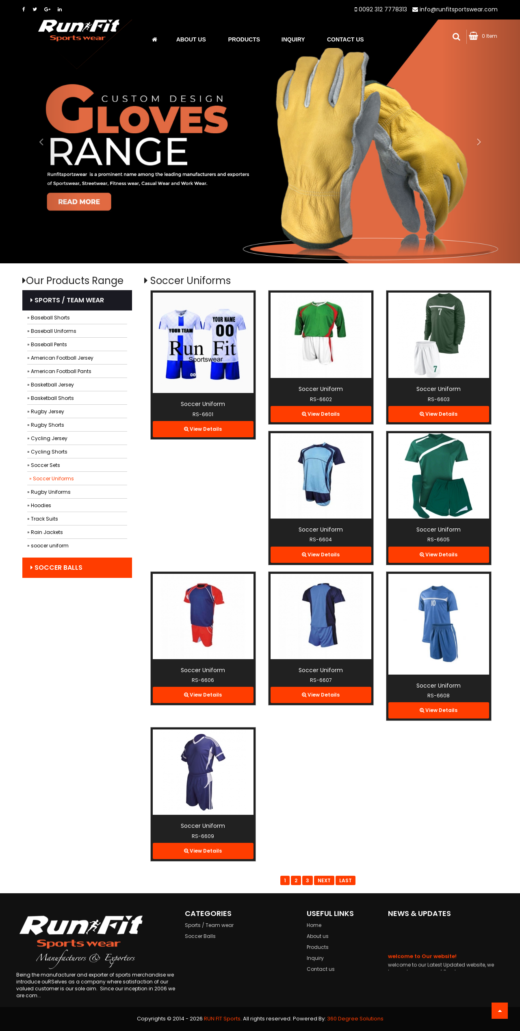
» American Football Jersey (60, 357)
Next (324, 880)
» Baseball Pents (47, 344)
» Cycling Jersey (47, 438)
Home (314, 925)
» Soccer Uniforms (51, 478)
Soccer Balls (56, 567)
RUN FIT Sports (222, 1018)
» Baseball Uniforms (51, 331)
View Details (203, 428)
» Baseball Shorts (48, 317)
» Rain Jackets (45, 532)
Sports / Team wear (67, 300)
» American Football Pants (59, 371)
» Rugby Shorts (45, 424)
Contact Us (345, 40)
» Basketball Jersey (50, 384)
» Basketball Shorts (50, 398)
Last (345, 880)
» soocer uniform (48, 545)
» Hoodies (39, 505)
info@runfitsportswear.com (459, 9)
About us (191, 40)
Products (244, 40)
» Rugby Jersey (45, 411)
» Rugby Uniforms (49, 491)
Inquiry (293, 40)
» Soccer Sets (43, 465)
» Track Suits (42, 518)
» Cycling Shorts (47, 451)
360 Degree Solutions (355, 1018)
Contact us (321, 969)
